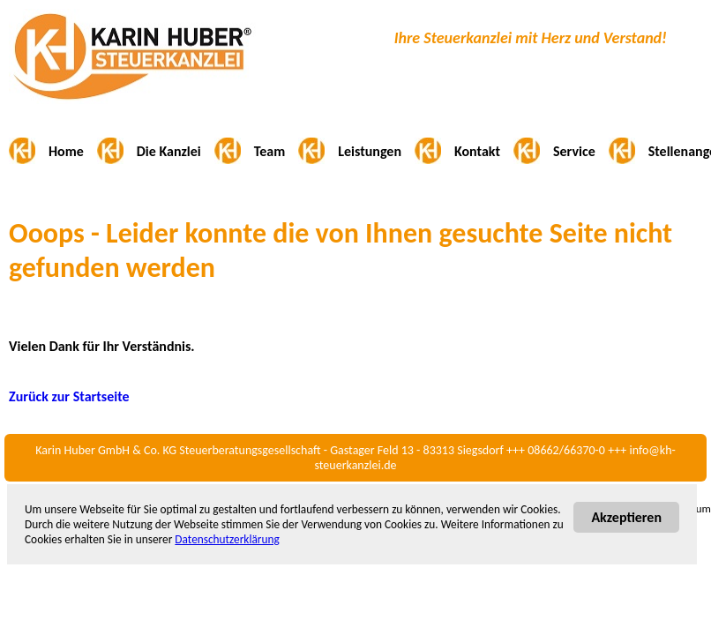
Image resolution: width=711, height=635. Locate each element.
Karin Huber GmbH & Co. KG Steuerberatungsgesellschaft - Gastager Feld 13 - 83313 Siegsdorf (269, 450)
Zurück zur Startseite (69, 396)
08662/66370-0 (566, 450)
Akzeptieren (626, 517)
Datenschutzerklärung (227, 539)
